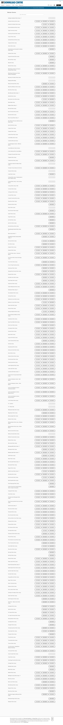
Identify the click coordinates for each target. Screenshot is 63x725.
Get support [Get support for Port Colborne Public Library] (52, 527)
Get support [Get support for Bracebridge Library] (52, 102)
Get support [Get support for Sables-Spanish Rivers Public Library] (52, 567)
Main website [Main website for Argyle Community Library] (45, 30)
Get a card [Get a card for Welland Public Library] (38, 672)
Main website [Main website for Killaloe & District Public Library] (45, 356)
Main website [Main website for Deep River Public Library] (45, 201)
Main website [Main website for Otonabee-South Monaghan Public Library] (45, 497)
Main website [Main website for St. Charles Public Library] (45, 612)
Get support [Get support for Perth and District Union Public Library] (52, 518)
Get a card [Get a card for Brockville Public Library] (38, 114)
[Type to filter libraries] (31, 15)
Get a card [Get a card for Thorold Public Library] (38, 637)
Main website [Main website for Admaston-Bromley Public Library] (45, 21)
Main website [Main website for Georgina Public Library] (45, 274)
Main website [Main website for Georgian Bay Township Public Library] (45, 271)
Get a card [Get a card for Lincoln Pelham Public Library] (38, 400)
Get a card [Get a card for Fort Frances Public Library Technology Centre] (38, 257)
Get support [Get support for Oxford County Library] (52, 505)
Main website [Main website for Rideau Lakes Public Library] (45, 561)
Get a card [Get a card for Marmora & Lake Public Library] (38, 430)
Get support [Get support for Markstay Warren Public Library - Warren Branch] (52, 426)
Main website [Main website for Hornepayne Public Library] (45, 328)
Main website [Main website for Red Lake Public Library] (52, 552)
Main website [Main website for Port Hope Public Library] (52, 530)
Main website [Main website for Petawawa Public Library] (45, 521)
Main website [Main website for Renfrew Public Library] (45, 558)
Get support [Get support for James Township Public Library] (52, 340)
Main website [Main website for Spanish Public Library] (45, 609)
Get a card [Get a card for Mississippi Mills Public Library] (38, 446)
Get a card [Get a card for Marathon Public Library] (38, 419)
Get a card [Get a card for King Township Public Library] (38, 359)
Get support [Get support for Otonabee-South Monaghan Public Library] (52, 497)
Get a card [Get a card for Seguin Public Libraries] (38, 580)
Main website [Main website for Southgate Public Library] (45, 606)
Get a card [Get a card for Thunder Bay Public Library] (38, 640)
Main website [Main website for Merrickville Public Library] (45, 443)
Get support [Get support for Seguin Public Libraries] (52, 580)
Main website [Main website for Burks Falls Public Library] (45, 125)
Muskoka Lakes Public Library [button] (13, 452)
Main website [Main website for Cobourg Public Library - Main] (45, 185)
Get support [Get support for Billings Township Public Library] (52, 83)
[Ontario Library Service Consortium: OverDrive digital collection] (12, 2)
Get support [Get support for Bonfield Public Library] (52, 96)
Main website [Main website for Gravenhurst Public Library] (45, 283)
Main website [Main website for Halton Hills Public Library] (45, 305)
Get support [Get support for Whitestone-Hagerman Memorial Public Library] (52, 694)
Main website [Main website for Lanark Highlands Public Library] (45, 365)
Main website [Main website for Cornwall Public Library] (45, 195)
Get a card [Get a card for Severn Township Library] (38, 583)
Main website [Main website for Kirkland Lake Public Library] (45, 362)
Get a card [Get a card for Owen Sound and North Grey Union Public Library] (38, 501)
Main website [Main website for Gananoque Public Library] (45, 268)
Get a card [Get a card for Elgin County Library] (38, 233)
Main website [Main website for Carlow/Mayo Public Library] (45, 137)
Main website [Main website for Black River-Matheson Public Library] (45, 86)
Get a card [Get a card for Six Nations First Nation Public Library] (38, 592)
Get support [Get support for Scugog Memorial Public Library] (52, 577)
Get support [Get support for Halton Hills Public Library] (52, 305)
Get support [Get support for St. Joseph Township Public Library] (52, 615)
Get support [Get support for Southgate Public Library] (52, 606)
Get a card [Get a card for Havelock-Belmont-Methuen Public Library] (38, 314)
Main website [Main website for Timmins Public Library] (45, 643)
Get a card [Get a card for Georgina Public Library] (38, 274)
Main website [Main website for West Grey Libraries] (45, 678)
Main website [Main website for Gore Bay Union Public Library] (45, 277)
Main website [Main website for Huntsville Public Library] (45, 331)
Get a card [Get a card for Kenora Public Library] (38, 353)
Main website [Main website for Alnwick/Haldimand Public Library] (45, 27)
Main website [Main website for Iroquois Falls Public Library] (45, 337)
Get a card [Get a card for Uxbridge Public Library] (38, 663)
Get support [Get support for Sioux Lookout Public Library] (52, 589)
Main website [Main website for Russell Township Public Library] (45, 564)
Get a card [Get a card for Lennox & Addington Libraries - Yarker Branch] (38, 383)
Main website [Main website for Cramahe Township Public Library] (45, 198)
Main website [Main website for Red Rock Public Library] (52, 555)
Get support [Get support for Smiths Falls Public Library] (52, 595)
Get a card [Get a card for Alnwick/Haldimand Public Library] (38, 27)
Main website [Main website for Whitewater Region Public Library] (52, 698)
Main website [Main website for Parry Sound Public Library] (45, 508)
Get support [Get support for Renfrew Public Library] (52, 558)
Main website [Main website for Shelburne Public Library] (45, 586)
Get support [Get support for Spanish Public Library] (52, 609)
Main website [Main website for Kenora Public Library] (45, 353)
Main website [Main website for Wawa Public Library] (52, 669)
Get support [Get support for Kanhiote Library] (52, 343)
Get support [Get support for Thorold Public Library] (52, 637)
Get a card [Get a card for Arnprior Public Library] (38, 36)
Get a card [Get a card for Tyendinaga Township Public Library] (38, 660)
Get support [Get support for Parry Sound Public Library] (52, 508)
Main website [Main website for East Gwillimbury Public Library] (45, 226)
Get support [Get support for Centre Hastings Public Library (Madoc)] (52, 151)
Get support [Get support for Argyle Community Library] (52, 30)
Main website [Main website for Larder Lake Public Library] (45, 368)
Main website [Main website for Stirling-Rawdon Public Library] (45, 618)
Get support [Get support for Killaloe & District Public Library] (52, 356)
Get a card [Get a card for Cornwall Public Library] (38, 195)
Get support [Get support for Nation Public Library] (52, 458)
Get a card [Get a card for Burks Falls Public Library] (38, 125)
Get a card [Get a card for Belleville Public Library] (38, 65)
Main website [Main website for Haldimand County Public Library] (45, 299)
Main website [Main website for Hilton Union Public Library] (45, 325)
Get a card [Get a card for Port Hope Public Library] (45, 530)
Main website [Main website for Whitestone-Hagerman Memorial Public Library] (45, 694)
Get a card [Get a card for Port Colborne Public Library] (38, 527)
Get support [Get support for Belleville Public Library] (52, 65)
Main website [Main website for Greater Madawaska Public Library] (45, 286)
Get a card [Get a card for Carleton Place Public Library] (38, 134)
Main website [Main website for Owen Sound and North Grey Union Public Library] (45, 501)
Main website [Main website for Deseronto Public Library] (52, 204)
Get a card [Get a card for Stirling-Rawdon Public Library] (38, 618)
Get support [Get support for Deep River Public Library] (52, 201)
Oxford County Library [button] (12, 505)
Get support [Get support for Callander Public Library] (52, 131)
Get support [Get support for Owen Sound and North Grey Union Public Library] (52, 501)
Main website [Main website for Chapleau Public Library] (52, 157)
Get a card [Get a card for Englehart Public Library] (38, 247)
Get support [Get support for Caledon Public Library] (52, 128)
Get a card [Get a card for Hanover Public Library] (38, 308)
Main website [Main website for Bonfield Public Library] (45, 96)
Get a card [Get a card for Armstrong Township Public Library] (38, 33)
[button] (50, 5)
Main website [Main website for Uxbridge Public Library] (45, 663)
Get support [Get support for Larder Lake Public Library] (52, 368)
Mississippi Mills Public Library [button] (14, 446)
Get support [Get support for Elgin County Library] (52, 233)
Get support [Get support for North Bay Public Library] (52, 474)
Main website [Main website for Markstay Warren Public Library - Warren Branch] (45, 426)
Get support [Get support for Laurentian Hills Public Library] (52, 371)
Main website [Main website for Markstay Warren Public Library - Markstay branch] (45, 422)
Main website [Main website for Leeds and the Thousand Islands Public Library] (45, 374)
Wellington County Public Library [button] (14, 675)
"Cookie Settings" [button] (24, 720)
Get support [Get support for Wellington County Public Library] (52, 675)
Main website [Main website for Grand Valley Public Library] (45, 280)
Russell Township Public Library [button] (14, 564)
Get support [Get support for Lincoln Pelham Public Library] (52, 400)
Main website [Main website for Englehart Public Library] (45, 247)
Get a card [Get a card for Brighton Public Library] (38, 105)
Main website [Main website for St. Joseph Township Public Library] (45, 615)
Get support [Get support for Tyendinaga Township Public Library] (52, 660)
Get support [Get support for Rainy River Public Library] (52, 549)
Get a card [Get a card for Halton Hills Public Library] (38, 305)
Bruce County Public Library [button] (13, 117)
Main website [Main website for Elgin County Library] (45, 233)
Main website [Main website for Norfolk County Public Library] (52, 471)
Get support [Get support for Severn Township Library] (52, 583)
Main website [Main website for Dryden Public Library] (45, 213)
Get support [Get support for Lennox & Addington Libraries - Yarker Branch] (52, 383)
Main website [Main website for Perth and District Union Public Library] (45, 518)
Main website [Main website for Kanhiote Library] (45, 343)
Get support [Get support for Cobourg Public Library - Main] (52, 185)
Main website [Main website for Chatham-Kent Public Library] (45, 160)
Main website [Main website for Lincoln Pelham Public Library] (45, 400)
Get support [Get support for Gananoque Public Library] (52, 268)
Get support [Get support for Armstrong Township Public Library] (52, 33)
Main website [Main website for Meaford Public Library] (45, 440)
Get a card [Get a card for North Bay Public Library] (38, 474)
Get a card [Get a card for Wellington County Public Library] (38, 675)
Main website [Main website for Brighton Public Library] (45, 105)
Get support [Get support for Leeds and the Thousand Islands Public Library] (52, 374)
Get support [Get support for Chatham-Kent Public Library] (52, 160)
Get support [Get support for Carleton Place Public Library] (52, 134)
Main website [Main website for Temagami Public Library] (52, 624)
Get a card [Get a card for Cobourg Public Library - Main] (38, 185)
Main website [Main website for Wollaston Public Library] (45, 701)
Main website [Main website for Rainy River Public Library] (45, 549)
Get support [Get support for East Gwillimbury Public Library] (52, 226)
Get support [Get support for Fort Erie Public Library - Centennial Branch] (52, 253)
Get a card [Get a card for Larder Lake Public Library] (38, 368)
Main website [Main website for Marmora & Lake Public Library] (45, 430)
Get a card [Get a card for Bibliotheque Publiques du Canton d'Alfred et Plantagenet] (38, 73)
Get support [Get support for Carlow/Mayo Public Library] (52, 137)
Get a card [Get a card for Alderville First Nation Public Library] (45, 24)
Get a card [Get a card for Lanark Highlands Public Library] (38, 365)
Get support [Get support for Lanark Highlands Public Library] (52, 365)
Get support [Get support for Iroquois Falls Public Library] (52, 337)
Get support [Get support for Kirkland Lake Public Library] (52, 362)
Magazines (21, 5)
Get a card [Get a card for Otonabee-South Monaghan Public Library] (38, 497)
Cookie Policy (26, 722)
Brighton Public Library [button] (12, 105)
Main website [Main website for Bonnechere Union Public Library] (52, 99)
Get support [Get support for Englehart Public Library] (52, 247)
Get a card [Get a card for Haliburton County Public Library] (45, 302)
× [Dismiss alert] (56, 7)
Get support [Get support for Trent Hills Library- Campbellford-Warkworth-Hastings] (52, 646)
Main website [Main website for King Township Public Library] (45, 359)
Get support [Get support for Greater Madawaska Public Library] (52, 286)
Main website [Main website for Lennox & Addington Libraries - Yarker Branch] (45, 383)
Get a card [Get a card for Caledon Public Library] (38, 128)
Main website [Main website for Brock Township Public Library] (45, 111)
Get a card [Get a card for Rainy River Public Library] (38, 549)
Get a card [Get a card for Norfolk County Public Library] (45, 471)
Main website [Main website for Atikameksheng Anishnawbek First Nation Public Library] (52, 49)
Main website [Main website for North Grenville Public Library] (52, 477)
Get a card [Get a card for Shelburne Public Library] (38, 586)
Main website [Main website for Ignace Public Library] (45, 334)
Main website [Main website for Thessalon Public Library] (52, 634)
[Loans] (54, 5)
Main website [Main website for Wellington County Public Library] (45, 675)
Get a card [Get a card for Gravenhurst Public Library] (38, 283)
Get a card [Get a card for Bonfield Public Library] (38, 96)
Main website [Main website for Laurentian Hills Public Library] (45, 371)
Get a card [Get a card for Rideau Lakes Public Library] (38, 561)
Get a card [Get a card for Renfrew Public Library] (38, 558)
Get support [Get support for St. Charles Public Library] (52, 612)
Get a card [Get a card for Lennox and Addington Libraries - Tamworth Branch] (38, 396)
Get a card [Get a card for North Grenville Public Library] (45, 477)
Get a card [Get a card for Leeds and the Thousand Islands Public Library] (38, 374)
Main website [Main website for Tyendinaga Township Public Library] (45, 660)
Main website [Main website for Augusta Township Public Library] (52, 56)
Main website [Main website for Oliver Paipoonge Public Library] (52, 483)
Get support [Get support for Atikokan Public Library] (52, 53)
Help (60, 1)
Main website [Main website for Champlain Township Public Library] (45, 154)
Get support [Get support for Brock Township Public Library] (52, 111)
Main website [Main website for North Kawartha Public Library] (45, 480)
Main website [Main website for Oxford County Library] (45, 505)
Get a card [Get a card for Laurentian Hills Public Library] (38, 371)
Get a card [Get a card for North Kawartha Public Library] (38, 480)
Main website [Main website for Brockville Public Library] (45, 114)
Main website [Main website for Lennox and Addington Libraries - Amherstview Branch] (45, 387)
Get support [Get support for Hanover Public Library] (52, 308)
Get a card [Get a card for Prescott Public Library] (38, 536)
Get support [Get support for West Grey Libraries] (52, 678)
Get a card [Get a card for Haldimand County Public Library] (38, 299)
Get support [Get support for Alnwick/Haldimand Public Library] (52, 27)
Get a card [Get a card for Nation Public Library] (38, 458)
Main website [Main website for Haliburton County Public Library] (52, 302)
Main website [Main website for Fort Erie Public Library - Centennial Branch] (45, 253)
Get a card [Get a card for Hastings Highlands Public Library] (45, 311)
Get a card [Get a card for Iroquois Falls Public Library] (38, 337)
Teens (17, 5)
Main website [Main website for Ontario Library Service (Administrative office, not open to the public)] (52, 486)
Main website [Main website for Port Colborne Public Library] (45, 527)
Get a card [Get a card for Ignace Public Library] (38, 334)
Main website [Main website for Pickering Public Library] (45, 524)
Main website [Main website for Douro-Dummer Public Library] (52, 210)
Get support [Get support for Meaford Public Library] (52, 440)
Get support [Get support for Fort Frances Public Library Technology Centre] (52, 257)
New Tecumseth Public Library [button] (14, 461)
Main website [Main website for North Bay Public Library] (45, 474)
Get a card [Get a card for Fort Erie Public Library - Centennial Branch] (38, 253)
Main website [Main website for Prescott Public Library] (45, 536)
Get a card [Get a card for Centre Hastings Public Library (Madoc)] (38, 151)
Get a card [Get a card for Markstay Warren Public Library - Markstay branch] (38, 422)
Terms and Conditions (27, 718)
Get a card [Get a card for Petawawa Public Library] (38, 521)
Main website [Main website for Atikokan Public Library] (45, 53)
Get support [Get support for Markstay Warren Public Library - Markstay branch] (52, 422)
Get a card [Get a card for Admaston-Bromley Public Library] (38, 21)
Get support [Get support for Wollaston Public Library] (52, 701)
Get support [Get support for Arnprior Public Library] (52, 36)
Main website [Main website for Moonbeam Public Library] (45, 449)
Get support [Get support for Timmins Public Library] (52, 643)
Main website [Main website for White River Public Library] (52, 691)
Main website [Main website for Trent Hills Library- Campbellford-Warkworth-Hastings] (45, 646)
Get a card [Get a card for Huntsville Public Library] (38, 331)
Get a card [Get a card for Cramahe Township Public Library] (38, 198)
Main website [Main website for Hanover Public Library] (45, 308)
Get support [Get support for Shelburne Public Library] (52, 586)
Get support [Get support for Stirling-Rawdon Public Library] (52, 618)
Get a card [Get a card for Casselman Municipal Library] (38, 140)
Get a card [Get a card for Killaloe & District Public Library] (38, 356)
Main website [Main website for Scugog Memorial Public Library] (45, 577)
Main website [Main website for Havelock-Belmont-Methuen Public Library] (45, 314)
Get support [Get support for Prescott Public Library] (52, 536)
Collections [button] (8, 5)
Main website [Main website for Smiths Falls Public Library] (45, 595)
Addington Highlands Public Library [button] (14, 18)
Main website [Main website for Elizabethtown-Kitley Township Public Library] (45, 236)
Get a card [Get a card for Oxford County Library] (38, 505)
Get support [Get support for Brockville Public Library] (52, 114)
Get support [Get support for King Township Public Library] (52, 359)
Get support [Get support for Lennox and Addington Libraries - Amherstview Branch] (52, 387)
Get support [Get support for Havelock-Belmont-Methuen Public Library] (52, 314)
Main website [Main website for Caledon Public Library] (45, 128)
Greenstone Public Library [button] (13, 289)
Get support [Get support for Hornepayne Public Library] (52, 328)
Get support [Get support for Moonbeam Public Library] (52, 449)
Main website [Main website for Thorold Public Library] (45, 637)
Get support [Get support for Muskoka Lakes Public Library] (52, 452)
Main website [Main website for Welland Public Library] (45, 672)
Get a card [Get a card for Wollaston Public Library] (38, 701)
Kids (13, 5)
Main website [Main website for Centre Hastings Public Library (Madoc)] (45, 151)
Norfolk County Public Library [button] (13, 471)
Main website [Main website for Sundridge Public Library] (52, 621)
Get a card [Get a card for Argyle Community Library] (38, 30)
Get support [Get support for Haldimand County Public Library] (52, 299)
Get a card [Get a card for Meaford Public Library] (38, 440)
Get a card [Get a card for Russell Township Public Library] (38, 564)
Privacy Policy (35, 718)
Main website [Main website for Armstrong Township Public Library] (45, 33)
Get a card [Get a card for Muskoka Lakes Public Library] (38, 452)
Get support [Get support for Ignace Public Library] (52, 334)
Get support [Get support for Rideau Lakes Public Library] (52, 561)
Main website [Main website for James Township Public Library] (45, 340)
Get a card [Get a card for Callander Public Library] (38, 131)
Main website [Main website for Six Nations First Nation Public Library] (45, 592)
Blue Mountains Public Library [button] (13, 93)
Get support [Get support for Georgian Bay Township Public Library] (52, 271)
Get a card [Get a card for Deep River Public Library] (38, 201)
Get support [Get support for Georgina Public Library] (52, 274)
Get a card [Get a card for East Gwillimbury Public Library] (38, 226)
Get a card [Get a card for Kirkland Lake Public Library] (38, 362)
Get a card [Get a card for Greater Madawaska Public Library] (38, 286)
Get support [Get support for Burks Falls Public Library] (52, 125)
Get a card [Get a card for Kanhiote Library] (38, 343)
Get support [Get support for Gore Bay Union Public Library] (52, 277)
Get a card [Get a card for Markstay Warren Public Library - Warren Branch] (38, 426)
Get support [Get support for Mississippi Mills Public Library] (52, 446)
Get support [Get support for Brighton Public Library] (52, 105)
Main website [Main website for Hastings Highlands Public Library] (52, 311)
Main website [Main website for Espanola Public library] (45, 250)
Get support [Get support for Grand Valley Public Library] (52, 280)
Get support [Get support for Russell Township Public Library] (52, 564)
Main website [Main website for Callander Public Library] (45, 131)
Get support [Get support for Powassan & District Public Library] (52, 533)
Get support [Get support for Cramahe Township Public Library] (52, 198)
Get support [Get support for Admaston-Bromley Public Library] (52, 21)
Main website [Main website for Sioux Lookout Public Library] (45, 589)
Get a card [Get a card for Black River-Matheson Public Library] (38, 86)
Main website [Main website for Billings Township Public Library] (45, 83)
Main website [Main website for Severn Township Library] (45, 583)
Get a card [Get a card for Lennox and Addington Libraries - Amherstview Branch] (38, 387)
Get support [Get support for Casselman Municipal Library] (52, 140)
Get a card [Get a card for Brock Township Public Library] (38, 111)
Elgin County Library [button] (12, 233)
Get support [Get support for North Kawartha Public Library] (52, 480)
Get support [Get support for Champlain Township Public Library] (52, 154)
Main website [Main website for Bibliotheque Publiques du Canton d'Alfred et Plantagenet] (45, 73)
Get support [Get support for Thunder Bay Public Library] (52, 640)
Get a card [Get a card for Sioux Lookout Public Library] (38, 589)
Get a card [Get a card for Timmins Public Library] (38, 643)
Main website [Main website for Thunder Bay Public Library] (45, 640)
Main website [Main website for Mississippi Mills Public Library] (45, 446)
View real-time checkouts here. (38, 7)
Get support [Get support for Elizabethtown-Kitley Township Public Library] (52, 236)
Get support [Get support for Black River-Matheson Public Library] (52, 86)
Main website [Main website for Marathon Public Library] (45, 419)
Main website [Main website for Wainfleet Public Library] (52, 666)
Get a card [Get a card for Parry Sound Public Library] (38, 508)
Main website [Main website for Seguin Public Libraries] (45, 580)
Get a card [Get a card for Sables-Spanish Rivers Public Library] (38, 567)
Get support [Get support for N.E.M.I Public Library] (52, 455)
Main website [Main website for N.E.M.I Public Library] (45, 455)
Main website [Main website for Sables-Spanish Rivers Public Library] (45, 567)
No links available (52, 77)
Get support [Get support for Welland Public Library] (52, 672)
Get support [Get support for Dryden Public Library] (52, 213)
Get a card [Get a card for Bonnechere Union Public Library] (45, 99)
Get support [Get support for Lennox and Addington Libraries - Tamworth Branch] (52, 396)
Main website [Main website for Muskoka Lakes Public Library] (45, 452)
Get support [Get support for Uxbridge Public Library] (52, 663)
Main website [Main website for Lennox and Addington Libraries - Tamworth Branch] (45, 396)
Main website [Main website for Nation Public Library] (45, 458)
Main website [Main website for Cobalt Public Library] (52, 174)
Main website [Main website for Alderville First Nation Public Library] (52, 24)
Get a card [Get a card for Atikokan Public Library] (38, 53)
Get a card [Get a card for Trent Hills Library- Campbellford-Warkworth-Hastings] (38, 646)
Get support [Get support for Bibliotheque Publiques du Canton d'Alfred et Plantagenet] (52, 73)
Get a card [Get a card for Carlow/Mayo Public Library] (38, 137)
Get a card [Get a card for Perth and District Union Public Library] (38, 518)
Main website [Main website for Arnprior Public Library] (45, 36)
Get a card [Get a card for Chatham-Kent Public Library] (38, 160)
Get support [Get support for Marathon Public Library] (52, 419)
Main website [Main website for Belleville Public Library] (45, 65)
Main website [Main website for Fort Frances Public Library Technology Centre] (45, 257)
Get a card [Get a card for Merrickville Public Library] (38, 443)
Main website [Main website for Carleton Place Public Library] (45, 134)
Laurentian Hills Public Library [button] (13, 371)
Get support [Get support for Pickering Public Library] (52, 524)
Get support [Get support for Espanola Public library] (52, 250)
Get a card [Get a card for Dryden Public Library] (38, 213)
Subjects (2, 5)
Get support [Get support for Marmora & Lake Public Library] (52, 430)
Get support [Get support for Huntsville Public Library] (52, 331)
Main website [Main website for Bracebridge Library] (45, 102)
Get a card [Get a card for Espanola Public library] (38, 250)
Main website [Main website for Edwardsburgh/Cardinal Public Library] (52, 229)
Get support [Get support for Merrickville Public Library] (52, 443)
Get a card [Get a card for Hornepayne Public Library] (38, 328)
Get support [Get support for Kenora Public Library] (52, 353)
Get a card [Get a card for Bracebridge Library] (38, 102)
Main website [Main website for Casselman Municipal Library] (45, 140)
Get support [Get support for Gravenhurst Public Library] (52, 283)
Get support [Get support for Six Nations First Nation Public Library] (52, 592)
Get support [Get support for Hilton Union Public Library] (52, 325)
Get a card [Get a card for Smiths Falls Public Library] (38, 595)
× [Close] (52, 719)
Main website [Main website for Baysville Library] (52, 62)
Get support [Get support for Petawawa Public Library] (52, 521)
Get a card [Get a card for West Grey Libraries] (38, 678)
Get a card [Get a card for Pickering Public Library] (38, 524)
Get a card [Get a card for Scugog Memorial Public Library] (38, 577)
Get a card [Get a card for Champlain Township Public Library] (38, 154)
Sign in (58, 5)
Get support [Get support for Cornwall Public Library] (52, 195)
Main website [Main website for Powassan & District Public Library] (45, 533)
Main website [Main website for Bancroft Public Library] (52, 59)
